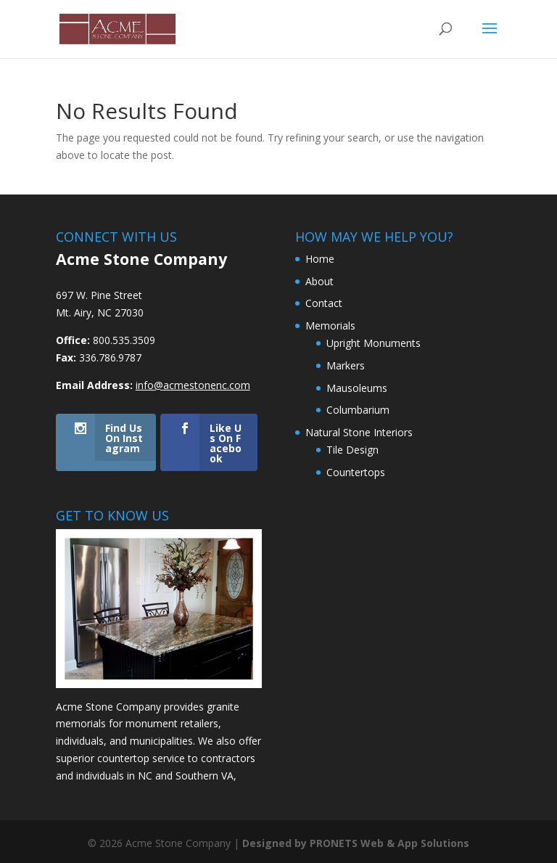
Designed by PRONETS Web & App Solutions (355, 843)
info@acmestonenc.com (193, 385)
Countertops (355, 472)
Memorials (330, 325)
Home (319, 259)
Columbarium (357, 410)
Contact (323, 303)
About (319, 281)
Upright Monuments (373, 343)
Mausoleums (356, 388)
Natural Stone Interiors (359, 432)
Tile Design (352, 450)
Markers (345, 365)
